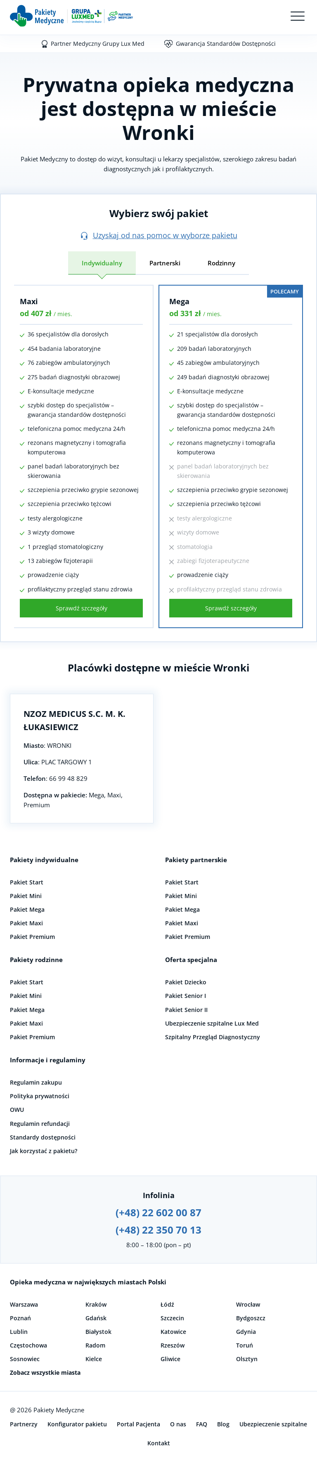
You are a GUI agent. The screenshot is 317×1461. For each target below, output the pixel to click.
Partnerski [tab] (164, 263)
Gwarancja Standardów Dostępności (226, 43)
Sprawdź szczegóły (81, 608)
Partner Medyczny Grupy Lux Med (97, 43)
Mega (179, 301)
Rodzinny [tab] (221, 263)
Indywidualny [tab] (102, 263)
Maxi (29, 301)
